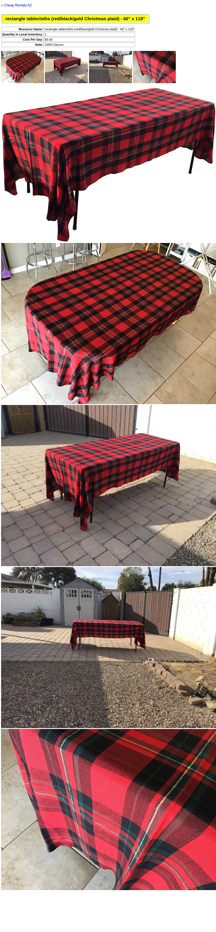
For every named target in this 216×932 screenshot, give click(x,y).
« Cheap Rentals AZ (16, 5)
